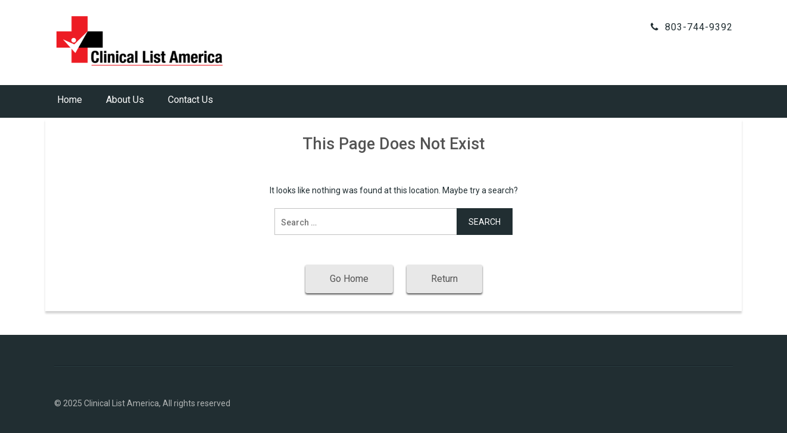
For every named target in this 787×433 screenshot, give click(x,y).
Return (444, 278)
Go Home (349, 278)
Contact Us (190, 99)
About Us (125, 99)
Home (69, 99)
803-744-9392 (699, 27)
